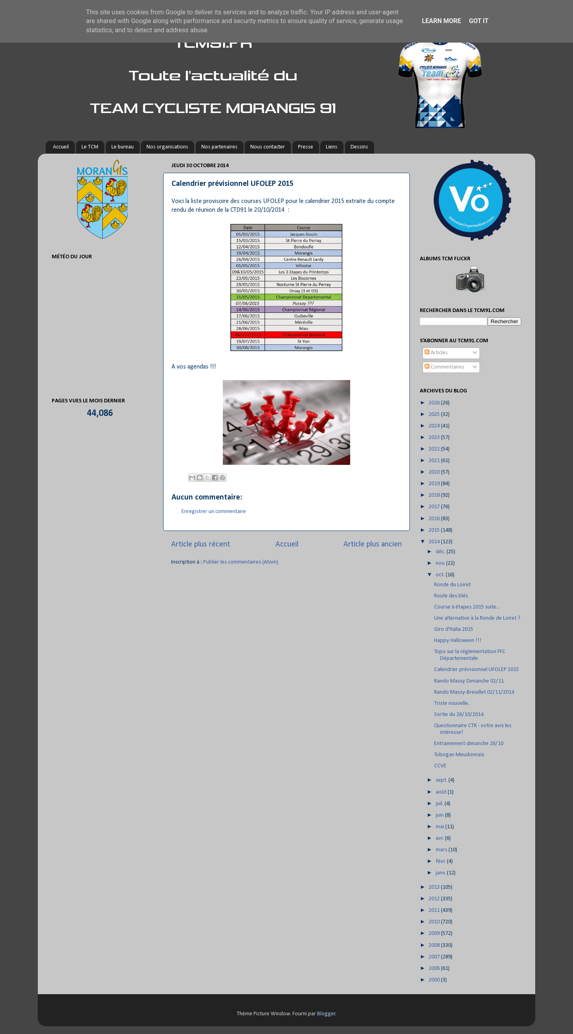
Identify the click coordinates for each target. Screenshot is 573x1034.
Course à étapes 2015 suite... (467, 607)
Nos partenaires (219, 147)
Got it (478, 21)
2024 (435, 426)
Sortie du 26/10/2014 (458, 715)
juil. (440, 804)
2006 (435, 969)
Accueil (61, 147)
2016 (435, 519)
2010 (435, 922)
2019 (435, 484)
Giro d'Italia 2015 (453, 629)
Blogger (326, 1014)
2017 (435, 507)
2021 (435, 461)
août (442, 792)
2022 (435, 449)
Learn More (441, 21)
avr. (440, 838)
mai (440, 827)
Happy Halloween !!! (457, 641)
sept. (442, 780)
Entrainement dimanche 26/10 (468, 744)
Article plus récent (200, 544)
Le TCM (90, 147)
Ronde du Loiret (452, 585)
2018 (435, 495)
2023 (435, 438)
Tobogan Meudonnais (459, 755)
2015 (435, 530)
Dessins (359, 147)
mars (442, 850)
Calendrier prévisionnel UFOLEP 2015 (476, 670)
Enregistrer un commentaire (213, 512)
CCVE (440, 766)
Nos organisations (167, 147)
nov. (441, 563)
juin (440, 815)
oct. (441, 575)
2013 (435, 887)
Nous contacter (267, 147)
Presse (305, 147)
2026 (435, 403)
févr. (441, 861)
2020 (435, 472)
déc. (441, 552)
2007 (435, 957)
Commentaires (444, 367)
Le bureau (122, 147)
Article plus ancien (372, 544)
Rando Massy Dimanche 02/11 (469, 681)
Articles (436, 353)
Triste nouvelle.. (452, 703)
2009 (435, 933)
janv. (441, 873)
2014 (435, 542)
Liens (331, 147)
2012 (435, 899)
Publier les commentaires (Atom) (240, 562)
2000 (435, 980)
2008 (435, 945)
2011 (435, 910)
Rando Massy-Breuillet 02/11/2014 (474, 692)
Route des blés (451, 596)
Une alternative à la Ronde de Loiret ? (477, 618)
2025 (435, 415)
